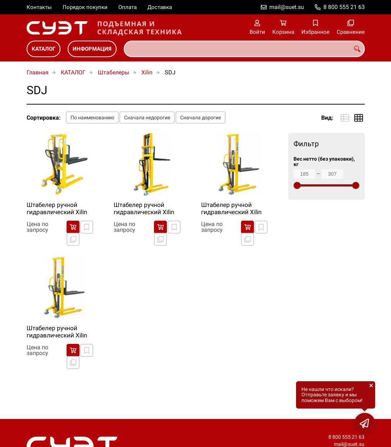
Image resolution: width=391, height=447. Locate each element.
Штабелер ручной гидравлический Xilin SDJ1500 (231, 208)
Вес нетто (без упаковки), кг (324, 161)
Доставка (159, 7)
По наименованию (92, 117)
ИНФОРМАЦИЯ (92, 49)
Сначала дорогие (200, 117)
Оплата (127, 7)
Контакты (39, 7)
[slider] (297, 185)
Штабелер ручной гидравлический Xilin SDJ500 (57, 332)
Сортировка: (44, 117)
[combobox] (244, 49)
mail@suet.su (286, 7)
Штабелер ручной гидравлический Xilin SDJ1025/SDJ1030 (144, 208)
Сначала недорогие (147, 117)
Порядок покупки (85, 7)
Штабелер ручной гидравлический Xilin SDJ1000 (57, 208)
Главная (38, 72)
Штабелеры (113, 72)
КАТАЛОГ (43, 49)
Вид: (327, 117)
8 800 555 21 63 (344, 7)
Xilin (147, 72)
